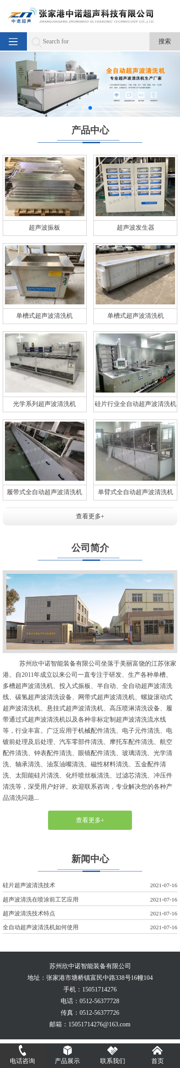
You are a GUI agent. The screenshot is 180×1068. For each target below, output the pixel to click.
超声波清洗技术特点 (90, 914)
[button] (90, 108)
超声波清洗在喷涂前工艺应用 (90, 900)
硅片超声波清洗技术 (90, 885)
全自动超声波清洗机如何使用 (90, 927)
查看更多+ (90, 516)
